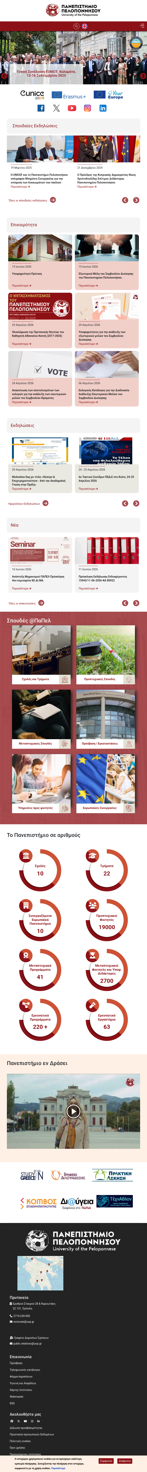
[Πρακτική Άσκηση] (109, 1175)
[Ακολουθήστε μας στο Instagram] (89, 108)
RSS (12, 1403)
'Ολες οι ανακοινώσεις (26, 603)
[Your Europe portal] (110, 95)
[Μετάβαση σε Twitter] (19, 1420)
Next (143, 76)
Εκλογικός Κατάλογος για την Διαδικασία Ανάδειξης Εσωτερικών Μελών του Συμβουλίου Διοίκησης (104, 394)
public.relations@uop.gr (27, 1343)
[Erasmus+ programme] (70, 95)
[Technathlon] (112, 1203)
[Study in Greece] (30, 1175)
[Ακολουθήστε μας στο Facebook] (42, 108)
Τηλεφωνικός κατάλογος (25, 1369)
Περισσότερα (20, 186)
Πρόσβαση (16, 1363)
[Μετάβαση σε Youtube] (26, 1420)
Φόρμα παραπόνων (21, 1376)
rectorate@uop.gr (23, 1321)
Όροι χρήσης (17, 1447)
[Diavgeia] (74, 1203)
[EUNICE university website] (33, 95)
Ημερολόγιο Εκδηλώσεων (28, 503)
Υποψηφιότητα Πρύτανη (27, 273)
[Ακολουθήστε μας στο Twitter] (58, 108)
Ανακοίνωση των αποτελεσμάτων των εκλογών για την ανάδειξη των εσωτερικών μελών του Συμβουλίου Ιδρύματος (39, 394)
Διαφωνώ (125, 1460)
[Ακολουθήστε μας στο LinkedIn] (104, 108)
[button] (46, 74)
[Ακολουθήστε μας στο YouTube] (73, 108)
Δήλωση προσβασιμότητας (26, 1427)
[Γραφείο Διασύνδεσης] (66, 1175)
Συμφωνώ (106, 1460)
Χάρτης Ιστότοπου (21, 1389)
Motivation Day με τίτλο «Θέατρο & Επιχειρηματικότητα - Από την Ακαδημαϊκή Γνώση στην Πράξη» (38, 480)
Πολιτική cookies (20, 1441)
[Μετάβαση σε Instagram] (32, 1420)
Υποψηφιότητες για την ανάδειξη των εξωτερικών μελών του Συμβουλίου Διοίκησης (102, 335)
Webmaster (16, 1396)
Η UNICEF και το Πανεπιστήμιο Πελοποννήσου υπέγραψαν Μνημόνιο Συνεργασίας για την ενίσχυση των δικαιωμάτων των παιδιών (39, 178)
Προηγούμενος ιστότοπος (25, 1454)
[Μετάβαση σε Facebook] (12, 1420)
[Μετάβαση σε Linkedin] (39, 1420)
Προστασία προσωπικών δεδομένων (32, 1434)
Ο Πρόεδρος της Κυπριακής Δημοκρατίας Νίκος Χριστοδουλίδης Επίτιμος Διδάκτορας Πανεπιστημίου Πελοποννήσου (106, 178)
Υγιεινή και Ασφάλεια (23, 1383)
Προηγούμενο (4, 76)
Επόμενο (136, 201)
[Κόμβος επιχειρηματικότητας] (36, 1203)
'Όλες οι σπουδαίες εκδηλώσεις (32, 200)
